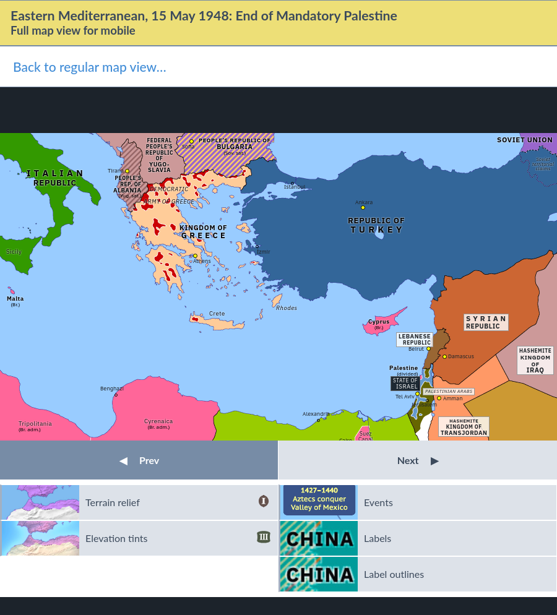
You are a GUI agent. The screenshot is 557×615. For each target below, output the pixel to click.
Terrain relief (177, 502)
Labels (377, 538)
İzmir (263, 251)
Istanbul (295, 186)
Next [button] (418, 460)
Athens (202, 260)
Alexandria (316, 413)
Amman (453, 398)
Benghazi (112, 388)
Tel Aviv (405, 396)
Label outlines (394, 574)
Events (378, 502)
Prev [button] (139, 460)
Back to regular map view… (89, 66)
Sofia (188, 146)
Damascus (461, 356)
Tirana (116, 170)
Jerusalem (424, 404)
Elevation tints (177, 538)
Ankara (364, 202)
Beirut (416, 348)
